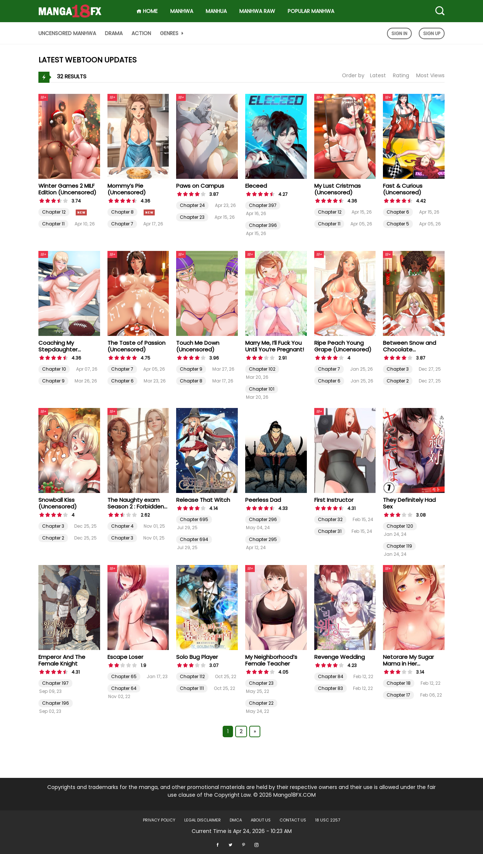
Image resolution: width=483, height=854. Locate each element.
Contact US (293, 820)
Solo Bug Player (197, 657)
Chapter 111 (192, 688)
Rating (401, 75)
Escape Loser (125, 657)
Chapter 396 (263, 225)
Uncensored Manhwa (67, 33)
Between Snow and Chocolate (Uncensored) (409, 349)
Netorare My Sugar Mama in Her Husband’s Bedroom (410, 663)
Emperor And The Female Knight (61, 660)
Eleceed (256, 186)
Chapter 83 (330, 688)
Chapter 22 (261, 703)
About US (261, 820)
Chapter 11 (53, 224)
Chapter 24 (192, 205)
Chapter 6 (398, 212)
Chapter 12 (54, 212)
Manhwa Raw (257, 11)
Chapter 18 (399, 683)
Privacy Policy (159, 820)
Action (141, 33)
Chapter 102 (262, 369)
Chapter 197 (55, 683)
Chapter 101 (261, 389)
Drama (114, 33)
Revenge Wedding (339, 657)
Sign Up (431, 33)
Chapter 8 (122, 212)
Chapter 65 (124, 676)
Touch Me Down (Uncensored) (197, 346)
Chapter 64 (124, 688)
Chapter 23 (192, 217)
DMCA (236, 820)
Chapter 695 (194, 519)
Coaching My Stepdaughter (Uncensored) (58, 349)
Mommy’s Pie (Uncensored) (126, 189)
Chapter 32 (330, 519)
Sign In (399, 33)
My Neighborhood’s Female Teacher (271, 660)
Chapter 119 (399, 546)
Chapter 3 (398, 369)
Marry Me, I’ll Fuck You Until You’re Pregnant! (274, 346)
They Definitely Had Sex (409, 503)
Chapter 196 (55, 703)
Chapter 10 (54, 369)
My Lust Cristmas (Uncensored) (337, 189)
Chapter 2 (398, 381)
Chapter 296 (263, 519)
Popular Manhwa (311, 11)
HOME (147, 11)
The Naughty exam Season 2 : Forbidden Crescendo (135, 506)
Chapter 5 (398, 224)
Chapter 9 (53, 381)
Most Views (430, 75)
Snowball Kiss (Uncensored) (57, 503)
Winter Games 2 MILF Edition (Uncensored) (67, 189)
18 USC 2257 (327, 820)
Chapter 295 (263, 539)
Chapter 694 (194, 539)
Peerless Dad (263, 500)
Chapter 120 (400, 526)
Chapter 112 (192, 676)
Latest (378, 75)
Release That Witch (203, 500)
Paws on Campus (200, 186)
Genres (172, 33)
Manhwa (181, 11)
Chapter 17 (398, 695)
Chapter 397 (263, 205)
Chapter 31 (330, 531)
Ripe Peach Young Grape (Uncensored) (342, 346)
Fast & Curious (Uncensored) (402, 189)
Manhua (216, 11)
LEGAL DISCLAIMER (202, 820)
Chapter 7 (122, 224)
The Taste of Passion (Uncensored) (136, 346)
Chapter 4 (122, 526)
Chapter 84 (330, 676)
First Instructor (333, 500)
